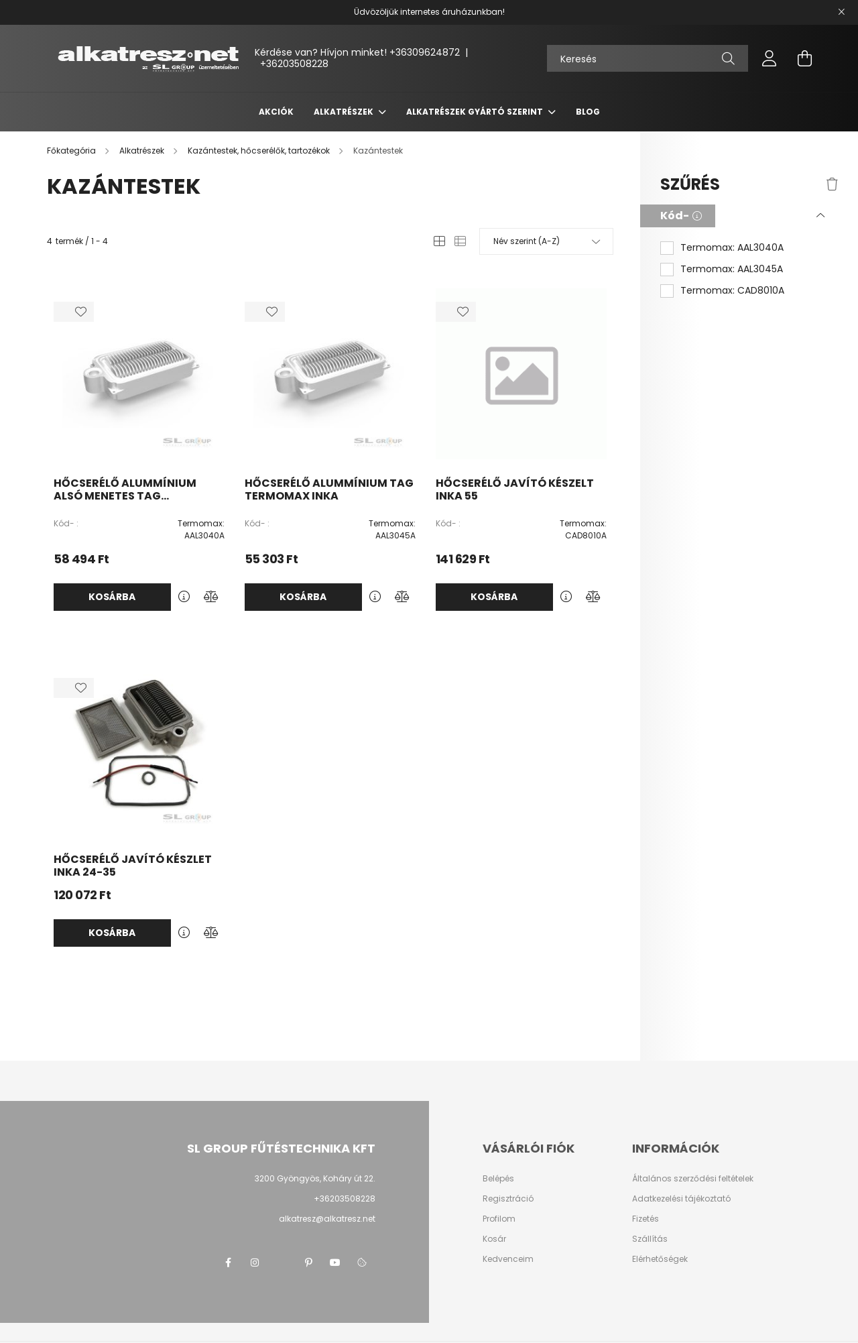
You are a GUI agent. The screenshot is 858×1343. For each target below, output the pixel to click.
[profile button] (769, 58)
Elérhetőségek (660, 1259)
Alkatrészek (344, 111)
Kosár (494, 1239)
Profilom (499, 1219)
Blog (588, 111)
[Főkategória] (72, 150)
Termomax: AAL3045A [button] (731, 269)
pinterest (308, 1262)
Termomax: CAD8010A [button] (732, 290)
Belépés (498, 1178)
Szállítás (650, 1239)
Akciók (276, 111)
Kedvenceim (508, 1259)
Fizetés (645, 1219)
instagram (254, 1262)
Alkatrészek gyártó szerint (475, 111)
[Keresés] (647, 58)
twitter (281, 1262)
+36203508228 (294, 63)
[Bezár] (841, 12)
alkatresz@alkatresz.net (327, 1218)
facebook (227, 1262)
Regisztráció (508, 1199)
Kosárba (111, 596)
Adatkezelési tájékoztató (681, 1199)
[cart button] (804, 58)
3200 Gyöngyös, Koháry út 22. (315, 1178)
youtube (335, 1262)
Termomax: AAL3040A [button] (732, 247)
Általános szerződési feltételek (692, 1178)
